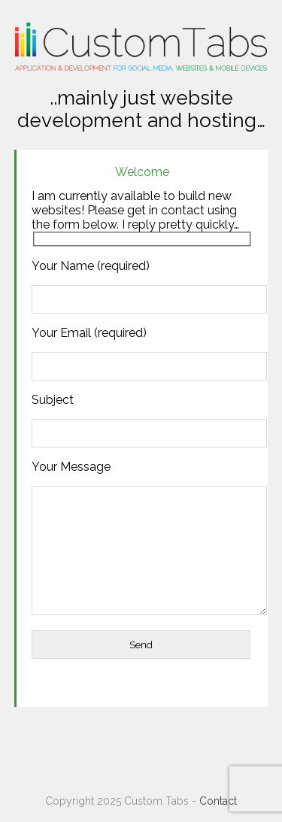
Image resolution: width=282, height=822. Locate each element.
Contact (218, 801)
